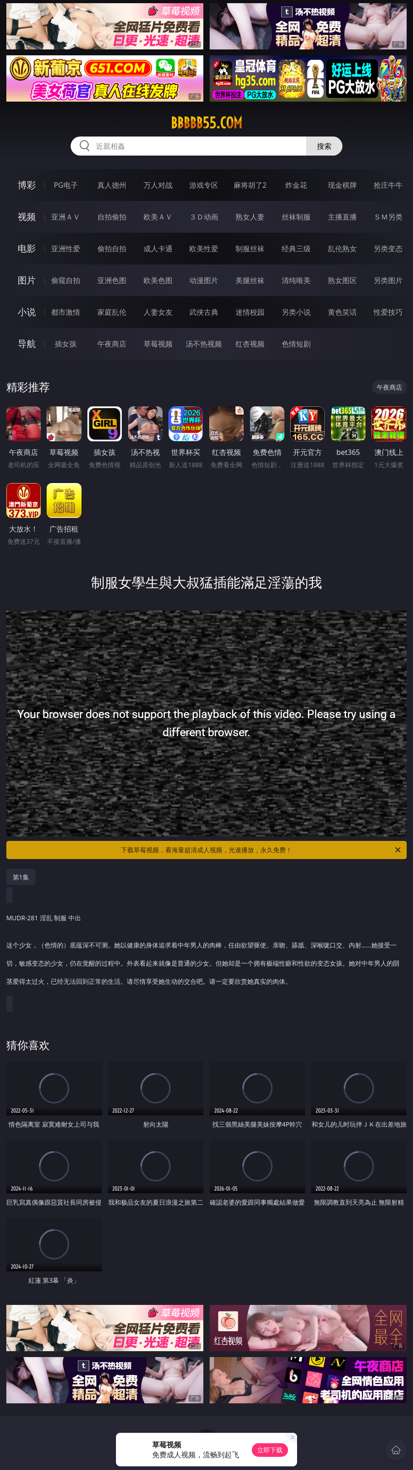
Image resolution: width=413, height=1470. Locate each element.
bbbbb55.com (206, 123)
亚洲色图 (111, 280)
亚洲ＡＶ (65, 217)
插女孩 (66, 344)
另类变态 (388, 249)
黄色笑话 (342, 312)
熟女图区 (342, 280)
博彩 (27, 185)
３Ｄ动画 (203, 217)
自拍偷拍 (111, 217)
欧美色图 (158, 280)
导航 (27, 343)
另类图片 (388, 280)
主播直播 (342, 217)
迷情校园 (249, 312)
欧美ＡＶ (158, 217)
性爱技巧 (388, 312)
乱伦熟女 (342, 249)
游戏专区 (203, 185)
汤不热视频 (204, 344)
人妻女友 (158, 312)
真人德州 (111, 185)
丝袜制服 (296, 217)
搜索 (324, 146)
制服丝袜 (249, 249)
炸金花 (296, 185)
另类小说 (296, 312)
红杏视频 (249, 344)
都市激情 (65, 312)
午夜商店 (111, 344)
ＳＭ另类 (388, 217)
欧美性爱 (203, 249)
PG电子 (66, 185)
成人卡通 (158, 249)
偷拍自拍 (111, 249)
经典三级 (296, 249)
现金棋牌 (342, 185)
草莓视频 (158, 344)
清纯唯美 (296, 280)
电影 (27, 248)
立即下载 (270, 1450)
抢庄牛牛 (388, 185)
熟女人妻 (249, 217)
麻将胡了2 (250, 185)
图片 (27, 280)
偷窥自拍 (65, 280)
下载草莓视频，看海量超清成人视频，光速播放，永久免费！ (261, 850)
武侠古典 (203, 312)
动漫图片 (203, 280)
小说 (27, 312)
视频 (27, 216)
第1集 (21, 877)
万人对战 (158, 185)
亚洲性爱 (65, 249)
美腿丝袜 (249, 280)
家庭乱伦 (111, 312)
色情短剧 (296, 344)
